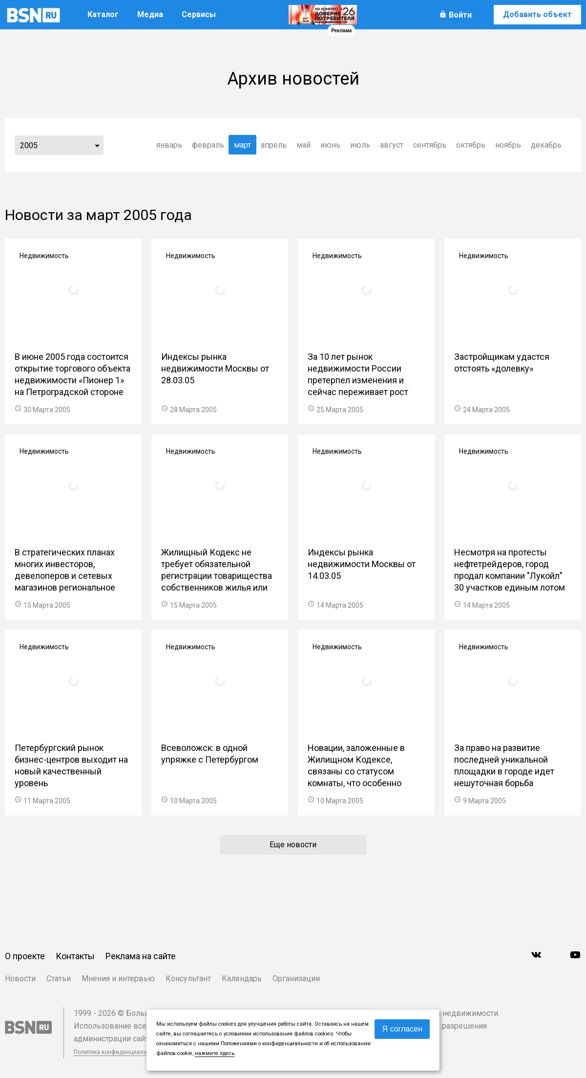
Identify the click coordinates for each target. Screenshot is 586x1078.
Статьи (58, 978)
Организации (296, 978)
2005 (29, 145)
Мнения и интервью (118, 978)
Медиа (150, 14)
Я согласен (402, 1029)
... (97, 145)
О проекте (25, 956)
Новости (20, 978)
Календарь (242, 978)
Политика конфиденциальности (118, 1052)
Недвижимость (44, 256)
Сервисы (199, 14)
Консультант (188, 978)
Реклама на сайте (140, 956)
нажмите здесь (214, 1053)
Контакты (75, 956)
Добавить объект (537, 14)
